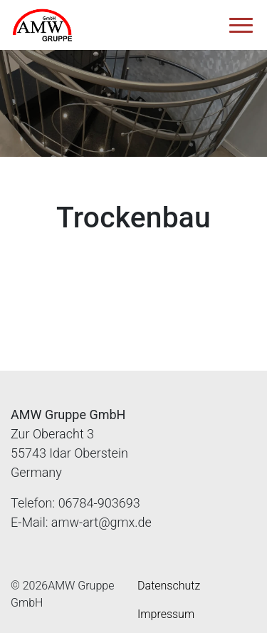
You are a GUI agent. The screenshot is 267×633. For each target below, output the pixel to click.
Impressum (165, 614)
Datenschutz (168, 585)
